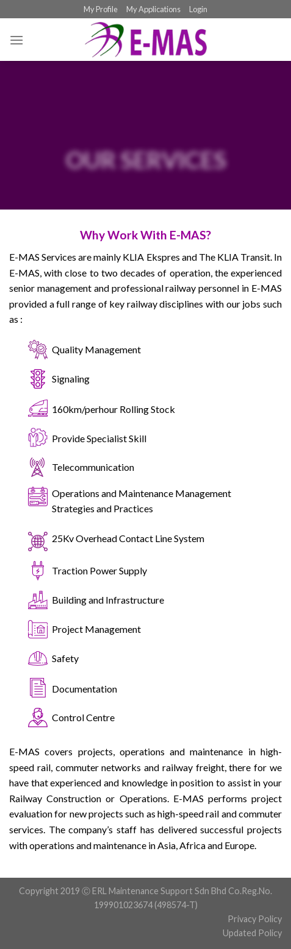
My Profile (101, 9)
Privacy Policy (255, 919)
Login (198, 9)
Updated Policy (252, 933)
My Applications (153, 9)
